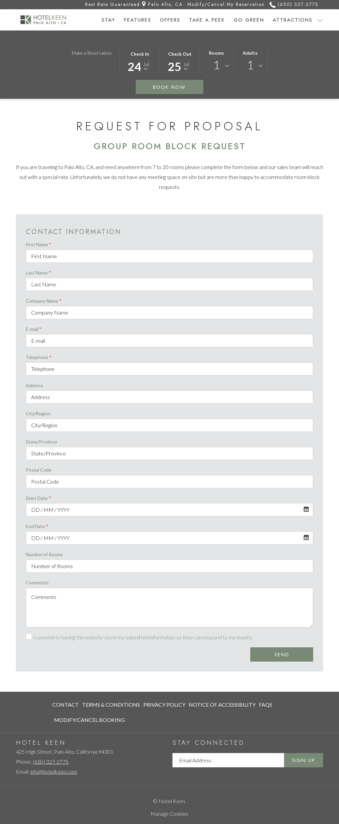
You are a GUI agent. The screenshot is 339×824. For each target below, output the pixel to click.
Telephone (39, 357)
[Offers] (170, 19)
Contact (65, 704)
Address (34, 385)
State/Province (41, 441)
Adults (250, 53)
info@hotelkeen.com (53, 771)
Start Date (38, 498)
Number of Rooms (44, 554)
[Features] (138, 19)
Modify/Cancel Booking (89, 720)
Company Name (44, 301)
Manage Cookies (169, 813)
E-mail (33, 329)
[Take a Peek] (207, 19)
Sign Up (303, 760)
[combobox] (216, 66)
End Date (37, 526)
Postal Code (38, 470)
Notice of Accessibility (222, 704)
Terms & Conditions (111, 704)
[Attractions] (292, 19)
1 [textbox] (216, 65)
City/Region (38, 413)
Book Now (178, 87)
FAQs (265, 704)
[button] (139, 60)
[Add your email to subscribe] (228, 760)
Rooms (216, 53)
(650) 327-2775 (51, 761)
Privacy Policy (164, 704)
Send (281, 654)
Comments (37, 582)
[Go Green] (248, 19)
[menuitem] (66, 704)
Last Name (38, 272)
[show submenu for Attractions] (320, 19)
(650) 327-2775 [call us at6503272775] (293, 4)
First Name (38, 244)
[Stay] (108, 19)
